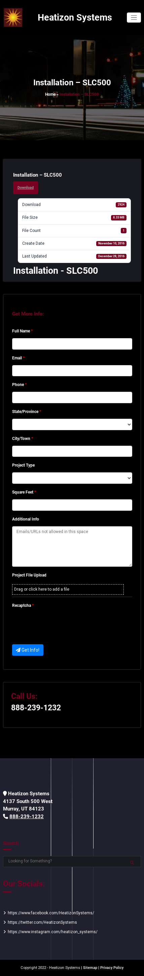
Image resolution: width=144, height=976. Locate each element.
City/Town (22, 438)
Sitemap (90, 968)
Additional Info (25, 519)
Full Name (22, 331)
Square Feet (24, 492)
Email (18, 358)
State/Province (26, 411)
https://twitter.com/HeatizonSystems (42, 922)
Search (11, 843)
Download (25, 187)
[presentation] (63, 626)
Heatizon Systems (75, 17)
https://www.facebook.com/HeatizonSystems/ (51, 913)
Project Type (23, 465)
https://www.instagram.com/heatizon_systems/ (53, 931)
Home (50, 94)
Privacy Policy (111, 968)
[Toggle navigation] (134, 17)
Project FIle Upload (29, 575)
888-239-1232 (36, 707)
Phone (19, 384)
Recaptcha (23, 605)
